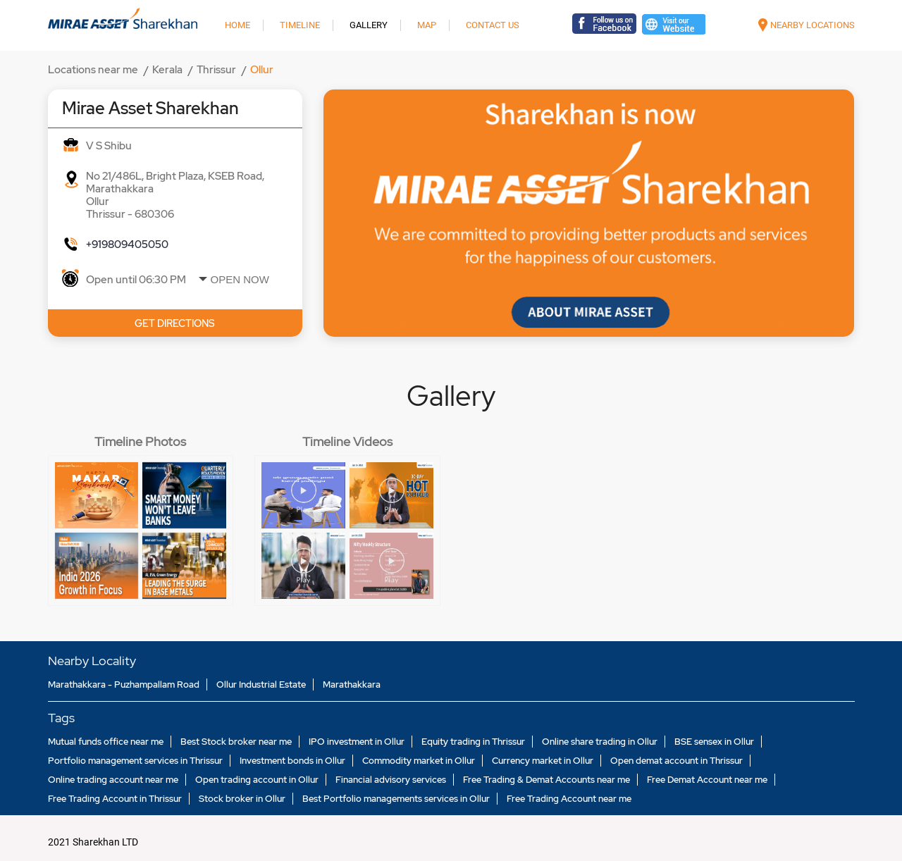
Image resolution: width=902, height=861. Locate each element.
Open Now (240, 279)
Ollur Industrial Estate (261, 684)
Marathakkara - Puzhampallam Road (123, 684)
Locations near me (93, 69)
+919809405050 (127, 244)
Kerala (167, 69)
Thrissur (216, 69)
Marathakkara (352, 684)
